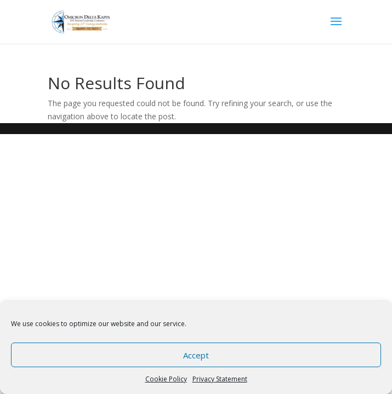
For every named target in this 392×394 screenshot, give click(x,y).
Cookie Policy (166, 379)
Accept (196, 355)
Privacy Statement (219, 379)
